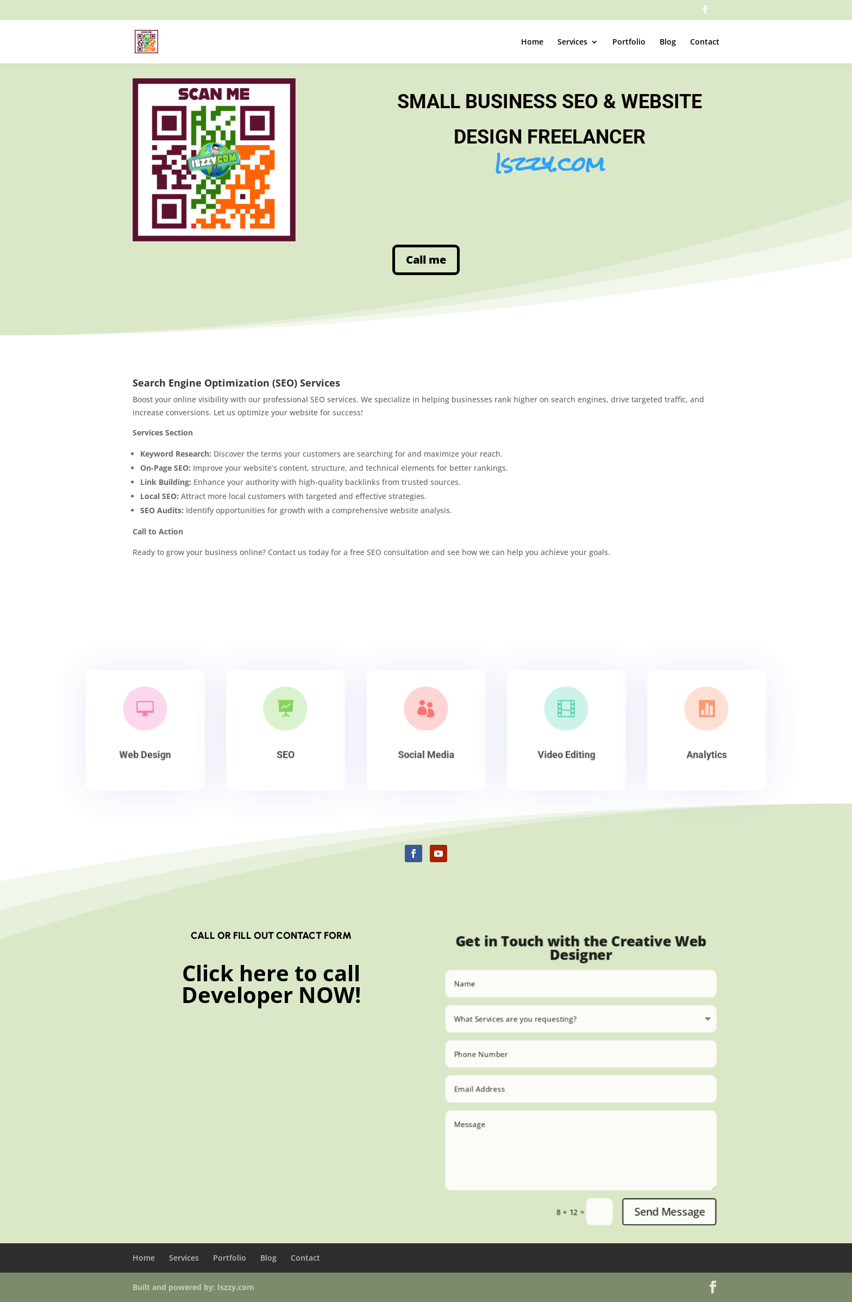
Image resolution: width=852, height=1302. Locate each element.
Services (572, 42)
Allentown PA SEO (519, 176)
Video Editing (566, 752)
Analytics (707, 752)
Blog (668, 42)
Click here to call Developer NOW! (271, 984)
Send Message (679, 1226)
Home (532, 42)
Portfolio (629, 42)
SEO (285, 752)
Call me (425, 260)
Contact (704, 42)
